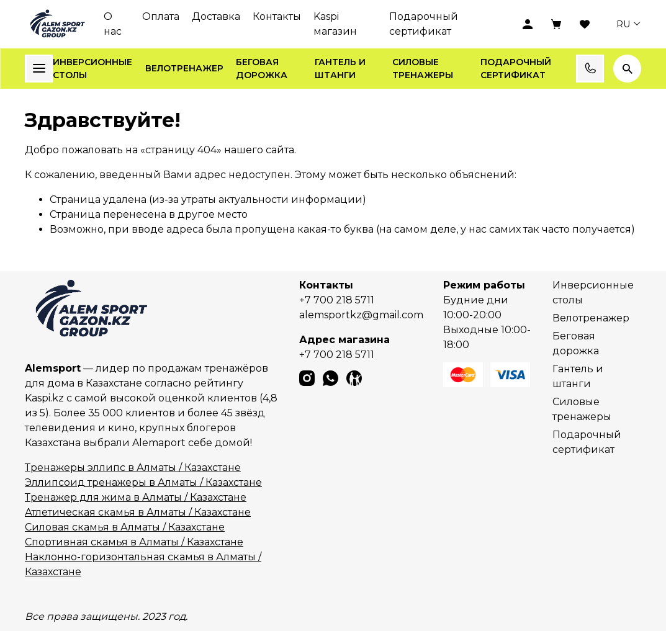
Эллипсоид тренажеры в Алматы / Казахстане (143, 482)
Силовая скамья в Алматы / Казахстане (125, 527)
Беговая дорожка (261, 68)
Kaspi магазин (335, 24)
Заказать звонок (590, 68)
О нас (113, 24)
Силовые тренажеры (422, 68)
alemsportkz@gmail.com (361, 315)
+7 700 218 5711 (336, 300)
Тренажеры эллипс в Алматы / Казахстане (133, 467)
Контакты (277, 16)
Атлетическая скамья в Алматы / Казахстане (138, 512)
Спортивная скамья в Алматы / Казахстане (134, 542)
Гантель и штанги (340, 68)
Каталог (39, 68)
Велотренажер (184, 68)
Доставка (216, 16)
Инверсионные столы (92, 68)
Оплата (160, 16)
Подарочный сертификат (423, 24)
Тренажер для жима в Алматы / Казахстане (135, 497)
